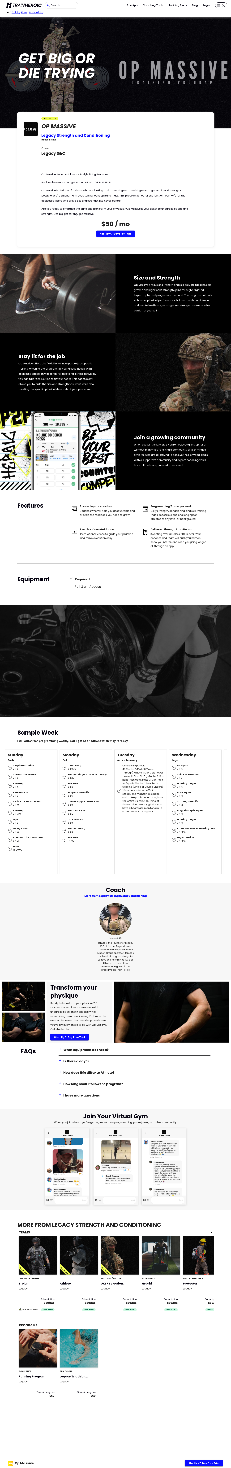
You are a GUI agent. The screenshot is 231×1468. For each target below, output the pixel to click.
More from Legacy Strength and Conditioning (115, 896)
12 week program (45, 1392)
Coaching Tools (153, 5)
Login (206, 5)
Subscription (48, 1299)
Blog (195, 5)
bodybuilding (36, 12)
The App (132, 5)
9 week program (86, 1392)
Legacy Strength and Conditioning (75, 135)
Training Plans (178, 5)
